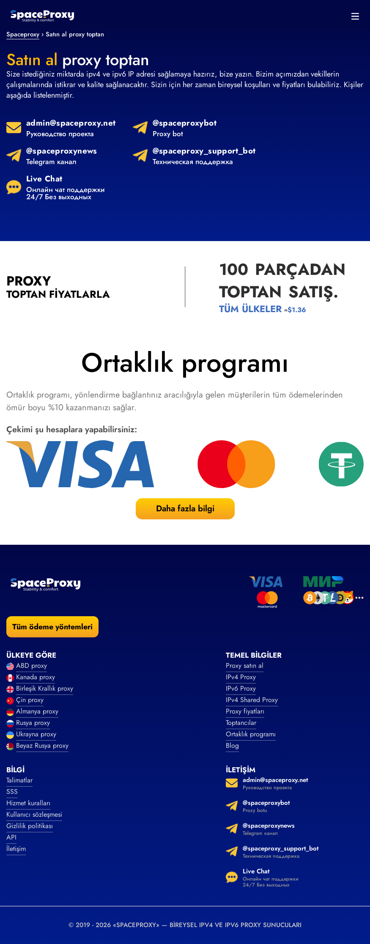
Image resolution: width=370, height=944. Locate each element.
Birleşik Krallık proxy (44, 688)
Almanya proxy (37, 711)
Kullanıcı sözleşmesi (34, 814)
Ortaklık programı (251, 734)
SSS (12, 791)
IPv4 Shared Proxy (252, 700)
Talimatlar (19, 780)
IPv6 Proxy (241, 688)
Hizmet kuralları (28, 803)
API (11, 837)
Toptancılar (241, 722)
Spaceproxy (22, 34)
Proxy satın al (244, 665)
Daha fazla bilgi (185, 508)
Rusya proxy (33, 722)
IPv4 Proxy (241, 677)
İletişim (16, 848)
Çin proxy (30, 700)
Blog (232, 745)
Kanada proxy (35, 677)
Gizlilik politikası (29, 826)
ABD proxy (31, 665)
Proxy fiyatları (245, 711)
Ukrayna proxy (36, 734)
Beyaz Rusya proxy (42, 745)
